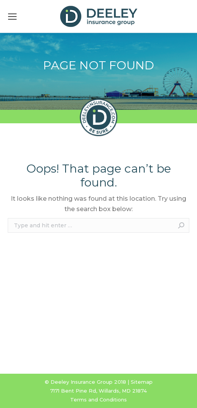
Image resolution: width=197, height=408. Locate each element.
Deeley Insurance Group (82, 382)
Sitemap (142, 382)
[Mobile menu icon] (12, 16)
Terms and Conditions (98, 399)
